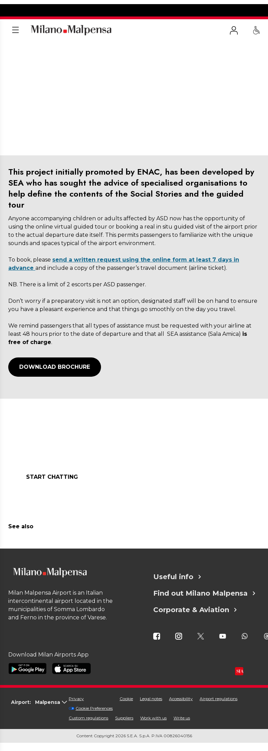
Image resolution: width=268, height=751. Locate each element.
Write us (182, 717)
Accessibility (181, 698)
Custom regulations (88, 717)
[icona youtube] (222, 636)
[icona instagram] (178, 636)
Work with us (153, 717)
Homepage (19, 49)
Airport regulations (218, 698)
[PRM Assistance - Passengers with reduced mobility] (256, 30)
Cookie (126, 698)
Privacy (76, 698)
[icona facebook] (156, 636)
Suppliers (124, 717)
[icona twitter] (200, 636)
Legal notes (151, 698)
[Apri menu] (15, 30)
